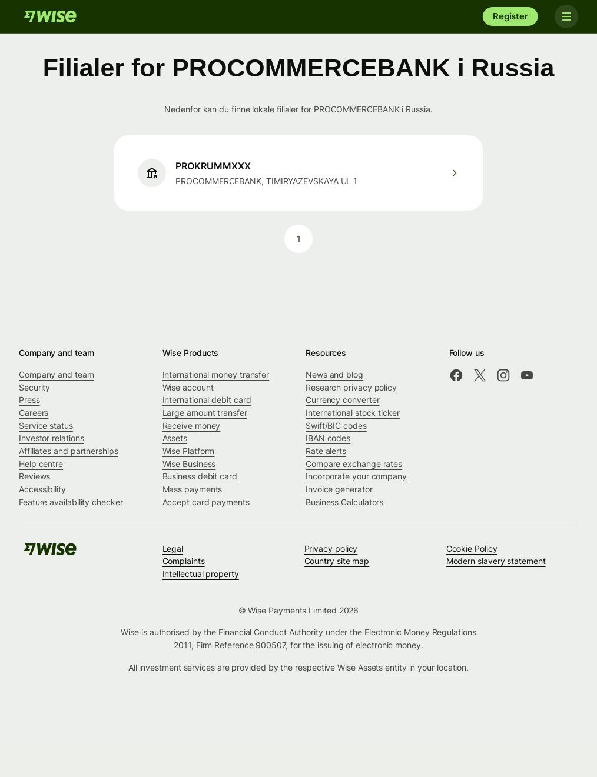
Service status (46, 426)
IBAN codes (328, 438)
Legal (173, 548)
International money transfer (216, 374)
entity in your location (425, 667)
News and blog (334, 374)
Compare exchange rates (354, 464)
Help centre (41, 464)
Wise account (188, 387)
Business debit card (199, 476)
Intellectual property (200, 574)
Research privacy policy (351, 387)
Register (510, 16)
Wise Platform (188, 451)
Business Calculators (344, 502)
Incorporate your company (356, 476)
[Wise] (50, 16)
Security (34, 387)
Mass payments (192, 489)
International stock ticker (353, 413)
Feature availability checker (71, 502)
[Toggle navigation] (566, 16)
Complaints (183, 561)
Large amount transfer (204, 413)
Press (29, 400)
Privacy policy (331, 548)
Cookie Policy (472, 548)
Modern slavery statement (496, 561)
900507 (271, 645)
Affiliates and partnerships (68, 451)
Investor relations (51, 438)
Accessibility (42, 489)
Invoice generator (339, 489)
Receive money (191, 426)
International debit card (206, 400)
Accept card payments (206, 502)
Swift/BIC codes (336, 426)
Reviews (34, 476)
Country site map (337, 561)
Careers (33, 413)
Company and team (56, 374)
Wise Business (189, 464)
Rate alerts (326, 451)
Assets (175, 438)
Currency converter (343, 400)
